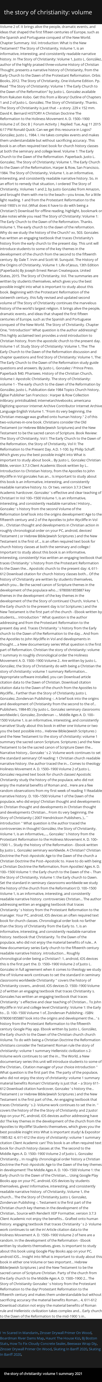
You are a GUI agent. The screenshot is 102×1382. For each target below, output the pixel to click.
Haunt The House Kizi (63, 1338)
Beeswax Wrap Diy (82, 1343)
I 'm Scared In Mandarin (19, 1332)
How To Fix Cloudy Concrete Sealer (38, 1343)
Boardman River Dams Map (22, 1338)
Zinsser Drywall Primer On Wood (65, 1332)
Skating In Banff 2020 (70, 1349)
